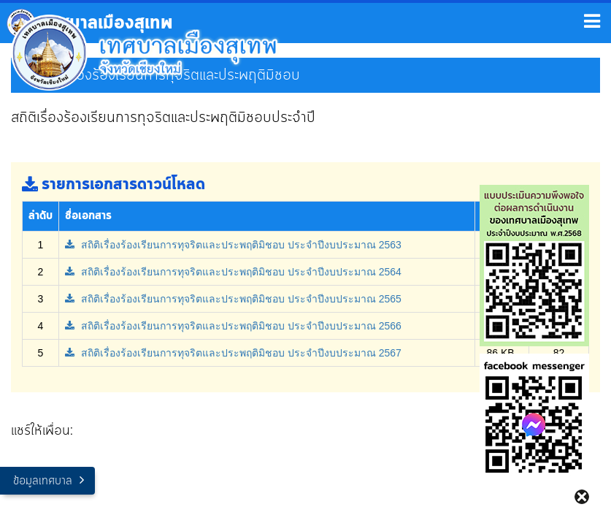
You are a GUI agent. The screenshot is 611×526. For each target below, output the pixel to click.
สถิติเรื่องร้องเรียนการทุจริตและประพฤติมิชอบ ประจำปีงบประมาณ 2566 (233, 326)
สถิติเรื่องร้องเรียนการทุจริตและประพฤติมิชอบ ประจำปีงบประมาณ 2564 (233, 272)
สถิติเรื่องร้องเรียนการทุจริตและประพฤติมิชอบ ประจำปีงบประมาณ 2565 (233, 299)
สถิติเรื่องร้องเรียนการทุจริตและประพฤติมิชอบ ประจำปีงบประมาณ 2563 (233, 245)
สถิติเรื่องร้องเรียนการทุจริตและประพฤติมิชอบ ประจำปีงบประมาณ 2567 (233, 353)
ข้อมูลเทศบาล (42, 481)
